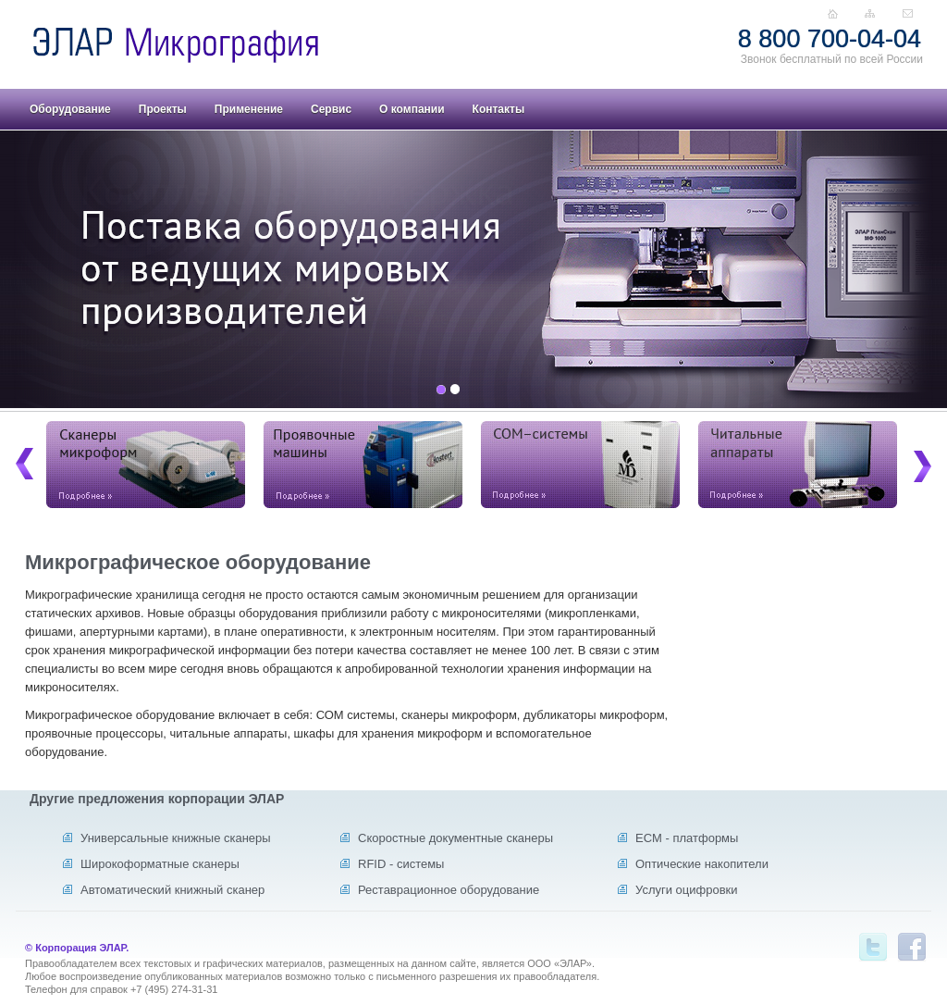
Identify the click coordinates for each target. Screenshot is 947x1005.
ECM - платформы (686, 838)
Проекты (163, 109)
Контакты (499, 109)
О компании (412, 109)
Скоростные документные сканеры (455, 838)
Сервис (331, 109)
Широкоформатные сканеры (160, 864)
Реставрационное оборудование (448, 890)
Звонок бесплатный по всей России (832, 59)
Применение (249, 109)
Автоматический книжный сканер (172, 890)
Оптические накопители (702, 864)
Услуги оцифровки (686, 890)
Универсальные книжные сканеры (175, 838)
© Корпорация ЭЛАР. (77, 947)
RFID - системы (401, 864)
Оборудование (70, 109)
